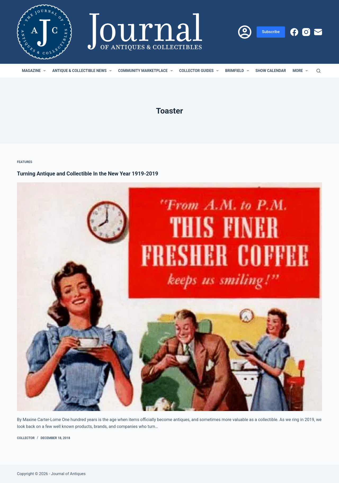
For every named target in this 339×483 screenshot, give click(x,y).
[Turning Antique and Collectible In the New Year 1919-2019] (169, 296)
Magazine (35, 70)
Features (24, 162)
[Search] (318, 71)
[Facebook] (294, 32)
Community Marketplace (146, 70)
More (301, 70)
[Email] (318, 32)
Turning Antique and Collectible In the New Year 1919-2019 (87, 173)
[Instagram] (306, 32)
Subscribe (271, 31)
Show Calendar (271, 71)
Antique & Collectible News (83, 70)
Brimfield (238, 70)
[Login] (244, 32)
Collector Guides (200, 70)
